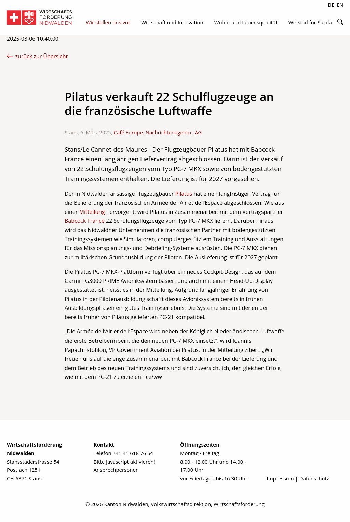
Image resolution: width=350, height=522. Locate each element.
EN (340, 5)
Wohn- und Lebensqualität (246, 22)
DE (331, 5)
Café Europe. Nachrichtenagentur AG (157, 132)
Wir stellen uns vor (108, 22)
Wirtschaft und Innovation (172, 22)
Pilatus (183, 193)
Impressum (280, 478)
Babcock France (85, 220)
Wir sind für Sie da (310, 22)
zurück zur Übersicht (37, 56)
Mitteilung (92, 212)
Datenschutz (314, 478)
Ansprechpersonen (116, 469)
